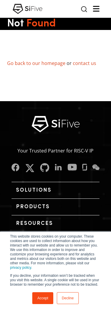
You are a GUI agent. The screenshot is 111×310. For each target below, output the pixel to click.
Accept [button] (42, 298)
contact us (84, 63)
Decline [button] (68, 298)
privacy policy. (21, 268)
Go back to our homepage (36, 63)
